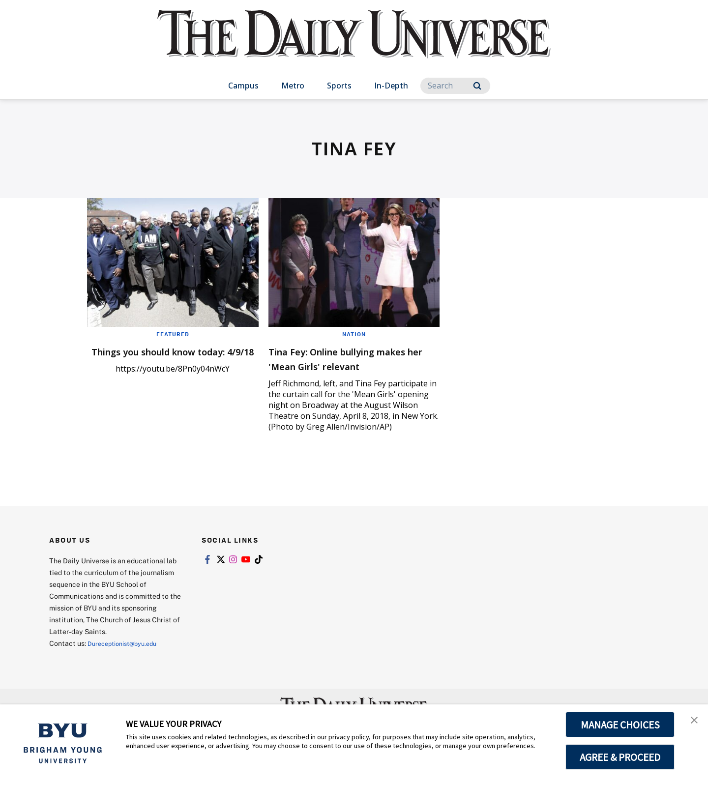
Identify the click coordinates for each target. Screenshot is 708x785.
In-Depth (391, 85)
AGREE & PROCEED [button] (620, 757)
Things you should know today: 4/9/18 (157, 358)
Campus (243, 85)
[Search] (455, 85)
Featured (173, 333)
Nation (354, 333)
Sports (339, 85)
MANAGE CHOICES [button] (620, 724)
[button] (692, 722)
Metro (292, 85)
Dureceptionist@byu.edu (127, 658)
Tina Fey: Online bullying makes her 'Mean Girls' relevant (339, 365)
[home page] (354, 44)
